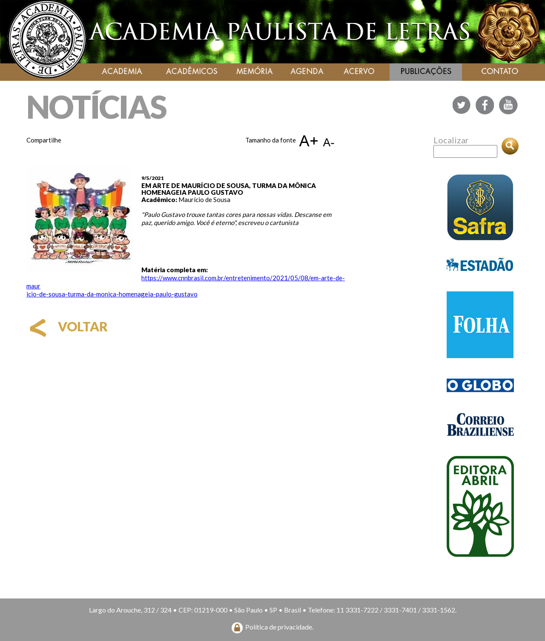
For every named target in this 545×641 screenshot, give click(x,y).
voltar (67, 326)
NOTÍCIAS (96, 106)
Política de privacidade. (279, 627)
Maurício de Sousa (204, 199)
